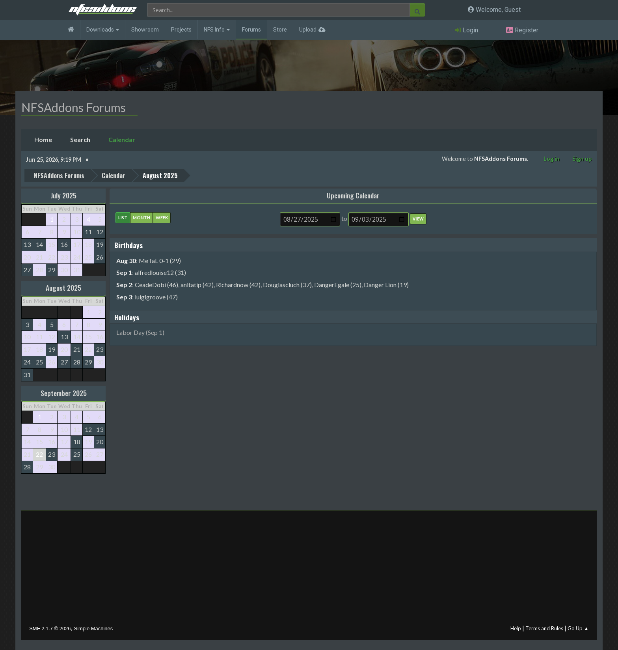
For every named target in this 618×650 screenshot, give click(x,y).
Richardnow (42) (238, 284)
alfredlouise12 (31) (160, 272)
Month (141, 217)
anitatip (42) (197, 284)
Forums (251, 29)
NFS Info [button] (217, 29)
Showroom (145, 29)
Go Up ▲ (578, 628)
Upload (307, 29)
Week (162, 217)
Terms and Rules (544, 628)
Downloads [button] (102, 29)
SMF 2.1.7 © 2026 (50, 628)
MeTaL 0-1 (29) (160, 260)
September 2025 (64, 393)
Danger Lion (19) (386, 284)
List (122, 217)
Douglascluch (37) (287, 284)
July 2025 (63, 195)
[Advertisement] (309, 569)
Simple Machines (93, 628)
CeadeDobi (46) (156, 284)
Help (515, 628)
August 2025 (63, 287)
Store (280, 29)
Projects (181, 29)
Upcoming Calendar (353, 195)
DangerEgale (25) (337, 284)
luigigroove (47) (156, 297)
